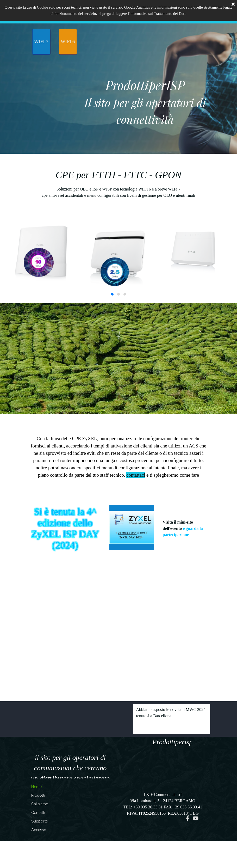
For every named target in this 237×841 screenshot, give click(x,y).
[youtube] (195, 818)
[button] (112, 294)
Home (36, 786)
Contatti (38, 812)
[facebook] (187, 818)
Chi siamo (39, 804)
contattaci (135, 475)
